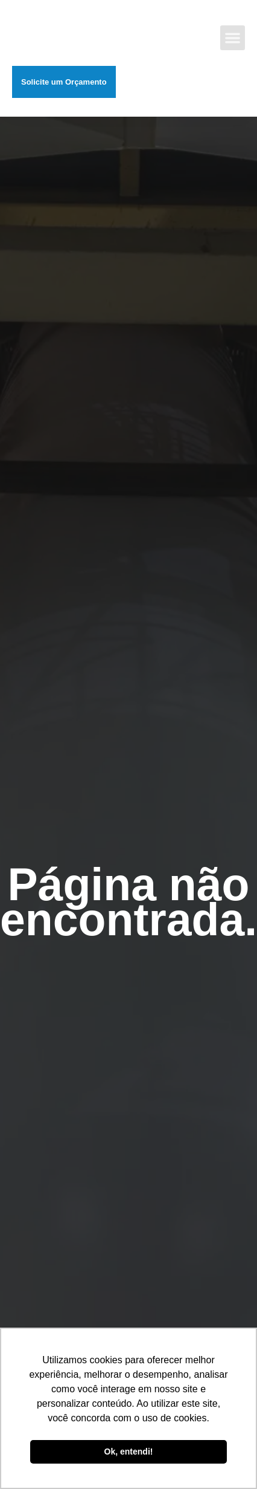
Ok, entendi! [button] (128, 1451)
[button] (233, 37)
